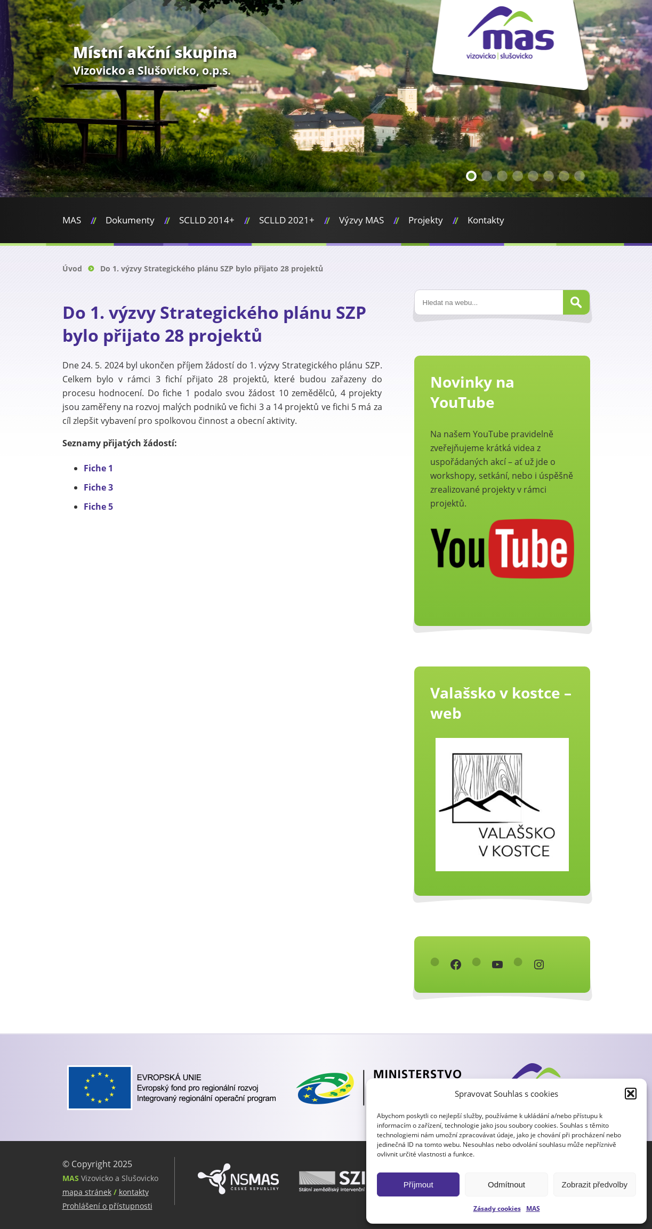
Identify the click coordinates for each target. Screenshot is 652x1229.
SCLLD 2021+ (287, 220)
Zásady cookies (497, 1208)
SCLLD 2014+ (207, 220)
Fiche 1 (98, 468)
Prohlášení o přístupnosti (107, 1206)
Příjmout (418, 1184)
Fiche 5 (98, 506)
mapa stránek (86, 1192)
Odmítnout (506, 1184)
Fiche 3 (98, 487)
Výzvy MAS (361, 220)
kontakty (134, 1192)
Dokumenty (130, 220)
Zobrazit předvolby (594, 1184)
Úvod (72, 268)
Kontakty (486, 220)
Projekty (425, 220)
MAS (533, 1208)
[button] (630, 1093)
